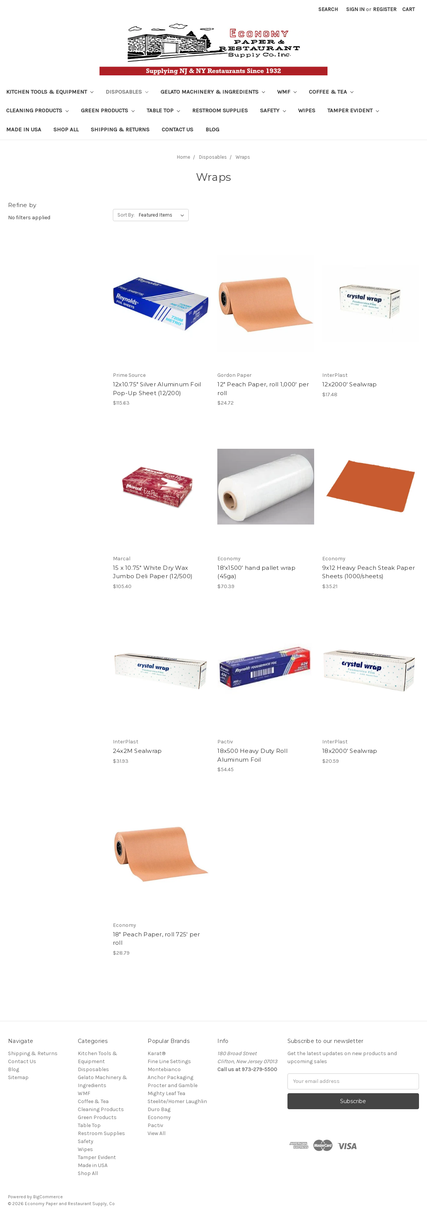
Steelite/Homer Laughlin (177, 1101)
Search (328, 9)
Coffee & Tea (331, 91)
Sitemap (18, 1077)
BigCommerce (48, 1196)
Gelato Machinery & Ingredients (213, 91)
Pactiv (155, 1125)
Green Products (108, 110)
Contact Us (177, 129)
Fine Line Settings (169, 1061)
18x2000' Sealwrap (349, 750)
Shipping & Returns (120, 129)
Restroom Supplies (220, 110)
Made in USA (23, 129)
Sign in (355, 9)
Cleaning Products (37, 110)
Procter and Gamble (172, 1085)
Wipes (306, 110)
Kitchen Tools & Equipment (49, 91)
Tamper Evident (353, 110)
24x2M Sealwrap (137, 750)
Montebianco (164, 1069)
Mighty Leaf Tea (166, 1093)
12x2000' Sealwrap (349, 384)
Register (384, 9)
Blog (212, 129)
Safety (273, 110)
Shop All (66, 129)
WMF (287, 91)
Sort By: (126, 215)
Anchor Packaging (170, 1077)
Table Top (163, 110)
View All (156, 1133)
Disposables (127, 91)
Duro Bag (159, 1109)
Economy (159, 1117)
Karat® (156, 1053)
